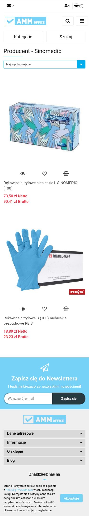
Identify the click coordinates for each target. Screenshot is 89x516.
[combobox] (44, 64)
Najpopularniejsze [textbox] (18, 64)
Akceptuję (71, 498)
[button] (78, 6)
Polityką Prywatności (19, 490)
